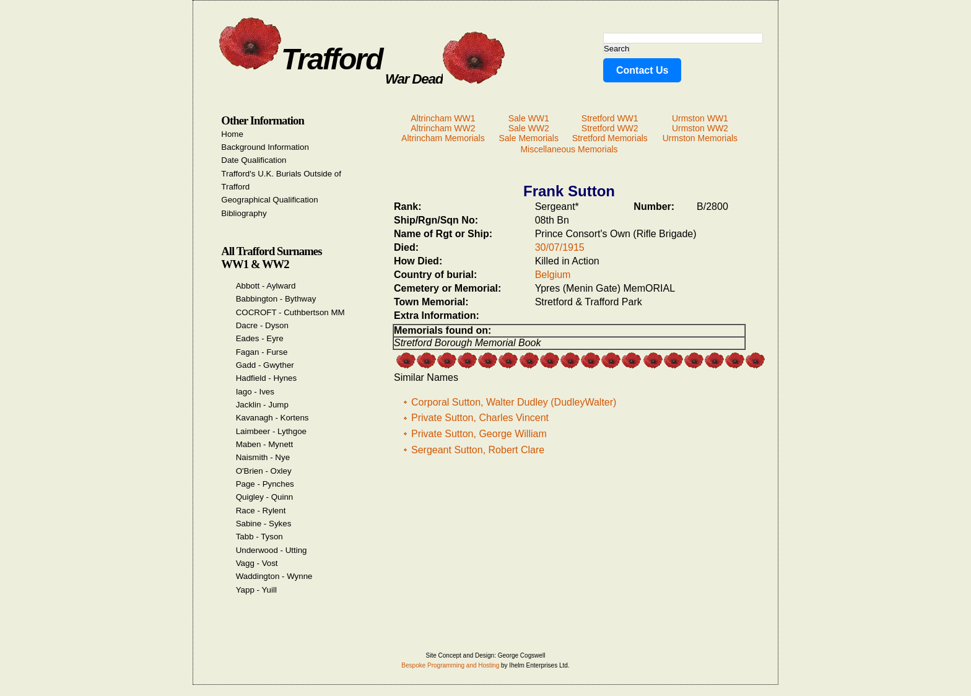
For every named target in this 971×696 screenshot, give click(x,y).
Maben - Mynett (265, 444)
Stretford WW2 (609, 128)
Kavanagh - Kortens (272, 417)
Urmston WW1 (700, 118)
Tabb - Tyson (259, 536)
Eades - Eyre (260, 338)
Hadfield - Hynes (266, 378)
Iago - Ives (255, 391)
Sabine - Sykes (264, 523)
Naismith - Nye (263, 457)
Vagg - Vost (257, 563)
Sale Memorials (528, 138)
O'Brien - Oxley (264, 471)
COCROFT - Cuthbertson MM (290, 312)
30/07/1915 (560, 247)
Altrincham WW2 (443, 128)
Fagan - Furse (262, 352)
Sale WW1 (528, 118)
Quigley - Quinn (265, 497)
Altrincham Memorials (443, 138)
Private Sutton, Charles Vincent (480, 417)
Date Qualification (253, 160)
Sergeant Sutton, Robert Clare (477, 450)
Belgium (553, 274)
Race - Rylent (261, 510)
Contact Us (642, 70)
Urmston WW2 (700, 128)
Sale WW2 (528, 128)
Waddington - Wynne (274, 576)
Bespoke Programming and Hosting (450, 665)
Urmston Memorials (700, 138)
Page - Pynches (265, 484)
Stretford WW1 (609, 118)
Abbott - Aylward (266, 285)
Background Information (265, 147)
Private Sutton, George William (479, 433)
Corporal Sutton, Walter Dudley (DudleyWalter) (513, 402)
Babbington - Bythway (276, 298)
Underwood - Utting (271, 550)
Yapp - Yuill (256, 589)
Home (232, 134)
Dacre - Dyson (262, 325)
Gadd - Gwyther (265, 365)
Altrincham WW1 (443, 118)
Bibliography (243, 213)
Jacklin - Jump (262, 404)
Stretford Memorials (610, 138)
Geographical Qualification (269, 199)
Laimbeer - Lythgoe (271, 431)
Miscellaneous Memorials (568, 149)
